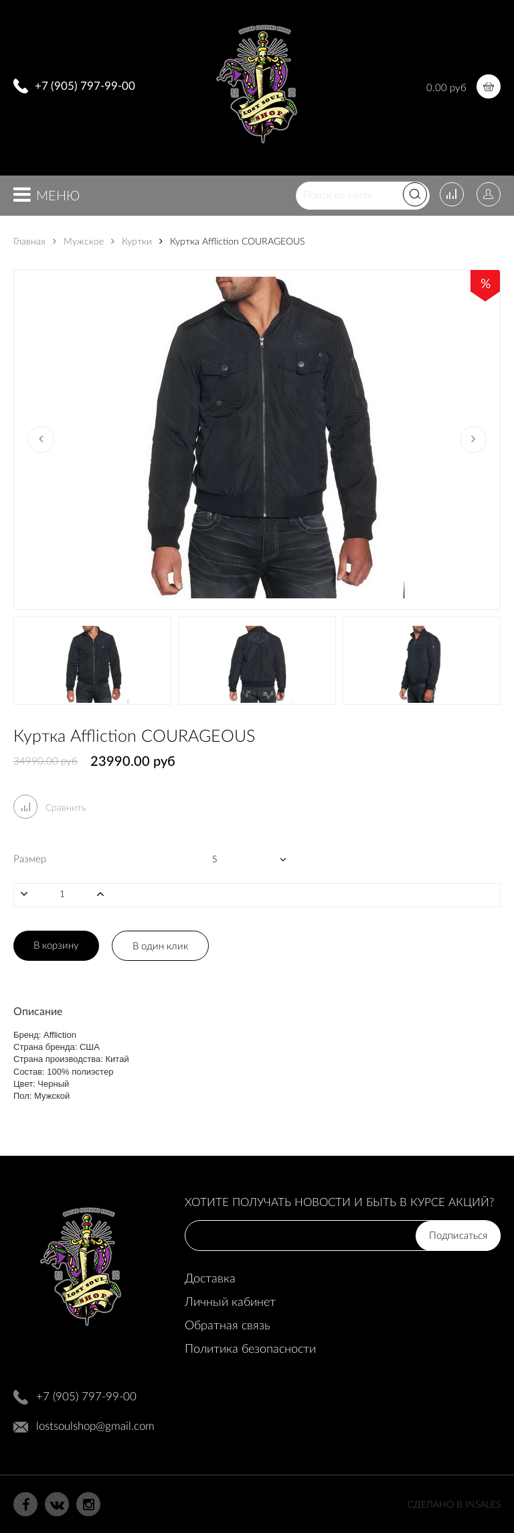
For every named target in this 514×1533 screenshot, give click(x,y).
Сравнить (49, 808)
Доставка (210, 1279)
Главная (29, 242)
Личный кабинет (230, 1302)
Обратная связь (227, 1326)
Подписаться (458, 1236)
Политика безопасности (250, 1349)
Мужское (78, 242)
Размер (29, 859)
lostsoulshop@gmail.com (95, 1426)
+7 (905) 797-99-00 (85, 86)
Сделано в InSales (454, 1505)
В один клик (160, 946)
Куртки (131, 242)
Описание (37, 1011)
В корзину (56, 946)
